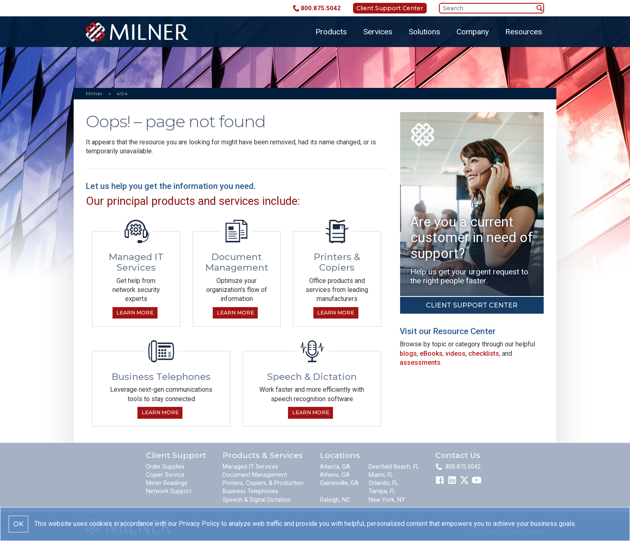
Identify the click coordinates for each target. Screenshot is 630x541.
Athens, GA (335, 474)
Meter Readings (166, 483)
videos (456, 353)
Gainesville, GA (339, 483)
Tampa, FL (382, 491)
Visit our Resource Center (447, 331)
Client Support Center (389, 8)
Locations (340, 455)
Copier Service (165, 474)
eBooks (431, 353)
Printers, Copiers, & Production (263, 483)
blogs (408, 353)
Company (473, 31)
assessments (420, 362)
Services (377, 31)
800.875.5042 (321, 8)
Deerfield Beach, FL (394, 466)
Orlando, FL (383, 483)
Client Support (176, 455)
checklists (483, 353)
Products (331, 31)
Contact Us (457, 455)
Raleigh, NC (335, 499)
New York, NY (387, 499)
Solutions (424, 31)
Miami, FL (381, 474)
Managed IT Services (250, 466)
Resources (523, 31)
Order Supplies (165, 466)
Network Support (168, 491)
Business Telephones (250, 491)
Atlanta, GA (335, 466)
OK (18, 524)
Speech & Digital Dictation (257, 499)
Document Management (255, 474)
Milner (94, 93)
